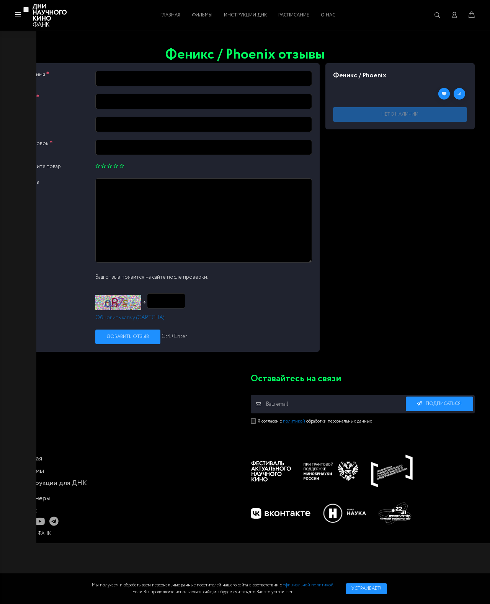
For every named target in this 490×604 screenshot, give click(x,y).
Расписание (293, 15)
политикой (294, 421)
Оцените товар (42, 166)
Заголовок (37, 143)
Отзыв (31, 182)
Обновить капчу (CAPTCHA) (129, 318)
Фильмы (202, 15)
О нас (328, 15)
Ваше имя (36, 74)
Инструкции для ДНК (53, 483)
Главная (170, 15)
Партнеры (35, 498)
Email (31, 97)
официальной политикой (308, 585)
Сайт (29, 120)
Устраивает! (366, 588)
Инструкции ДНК (245, 15)
